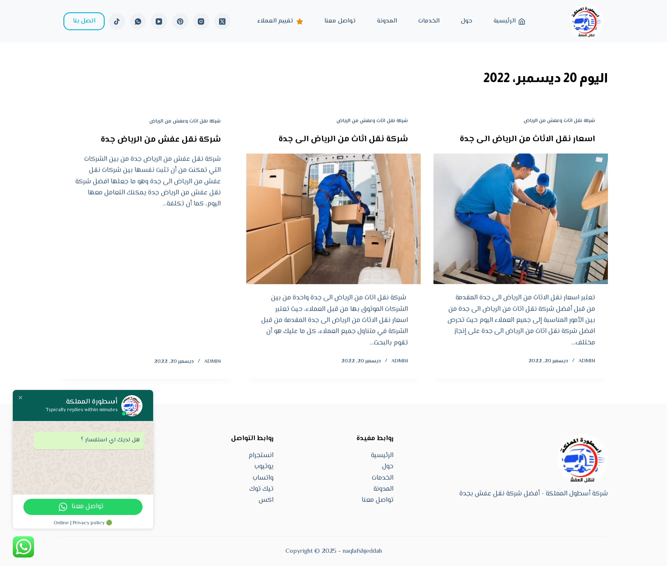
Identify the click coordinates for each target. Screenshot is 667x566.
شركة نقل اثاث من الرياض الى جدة (343, 139)
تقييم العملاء (280, 21)
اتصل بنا (84, 21)
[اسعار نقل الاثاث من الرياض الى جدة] (520, 219)
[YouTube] (159, 21)
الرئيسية (509, 21)
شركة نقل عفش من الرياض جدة (161, 141)
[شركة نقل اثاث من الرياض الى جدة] (333, 219)
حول (466, 21)
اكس (266, 500)
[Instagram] (201, 21)
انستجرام (261, 455)
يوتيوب (264, 466)
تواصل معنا (340, 21)
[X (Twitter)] (222, 21)
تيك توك (261, 489)
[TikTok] (117, 21)
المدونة (387, 21)
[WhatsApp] (138, 21)
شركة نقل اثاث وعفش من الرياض (559, 121)
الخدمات (428, 21)
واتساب (263, 478)
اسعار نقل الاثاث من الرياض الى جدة (527, 139)
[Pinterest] (180, 21)
